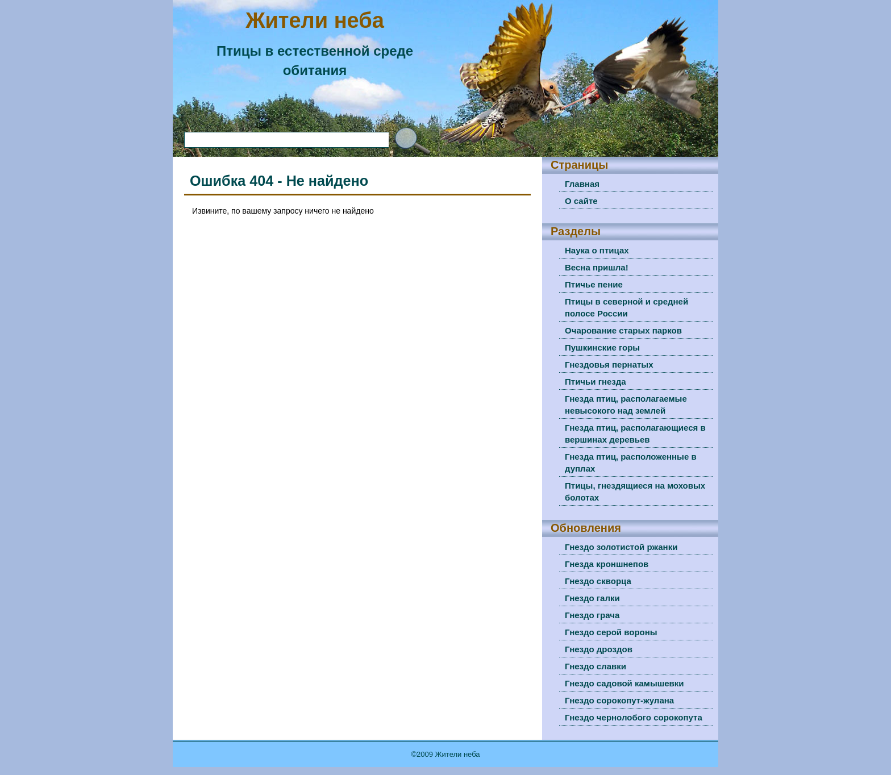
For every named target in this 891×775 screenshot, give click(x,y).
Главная (582, 184)
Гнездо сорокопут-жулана (619, 700)
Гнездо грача (592, 615)
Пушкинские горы (602, 347)
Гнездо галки (592, 598)
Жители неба (314, 20)
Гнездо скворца (598, 581)
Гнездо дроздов (598, 649)
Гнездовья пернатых (609, 364)
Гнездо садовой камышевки (624, 683)
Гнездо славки (595, 666)
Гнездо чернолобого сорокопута (633, 717)
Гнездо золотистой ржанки (621, 547)
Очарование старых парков (623, 330)
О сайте (581, 201)
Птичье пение (594, 284)
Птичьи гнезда (595, 381)
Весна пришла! (596, 267)
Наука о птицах (597, 250)
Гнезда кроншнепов (606, 564)
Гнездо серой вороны (611, 632)
